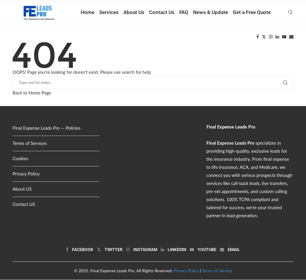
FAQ (183, 12)
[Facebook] (257, 37)
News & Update (210, 12)
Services (109, 12)
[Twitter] (264, 37)
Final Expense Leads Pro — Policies (46, 128)
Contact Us (162, 12)
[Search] (290, 12)
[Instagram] (271, 37)
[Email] (291, 37)
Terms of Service (217, 270)
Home (87, 12)
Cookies (20, 158)
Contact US (24, 204)
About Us (133, 12)
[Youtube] (284, 37)
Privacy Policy (26, 174)
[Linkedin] (277, 37)
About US (22, 189)
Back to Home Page (32, 93)
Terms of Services (30, 143)
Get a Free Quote (252, 12)
